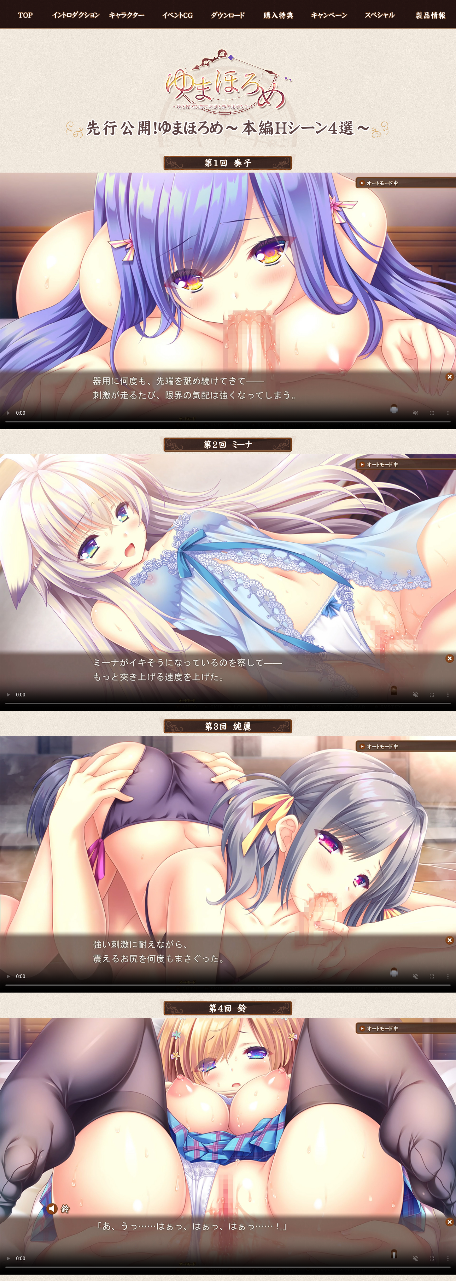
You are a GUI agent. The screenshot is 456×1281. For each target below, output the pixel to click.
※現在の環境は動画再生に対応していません (228, 301)
